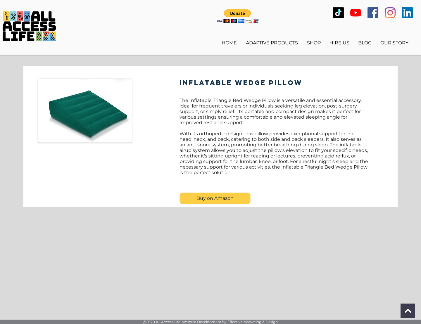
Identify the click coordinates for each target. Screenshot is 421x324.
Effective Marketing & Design (252, 322)
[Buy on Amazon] (215, 198)
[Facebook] (372, 12)
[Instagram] (390, 12)
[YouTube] (355, 12)
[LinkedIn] (407, 12)
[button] (237, 16)
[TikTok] (338, 12)
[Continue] (408, 311)
